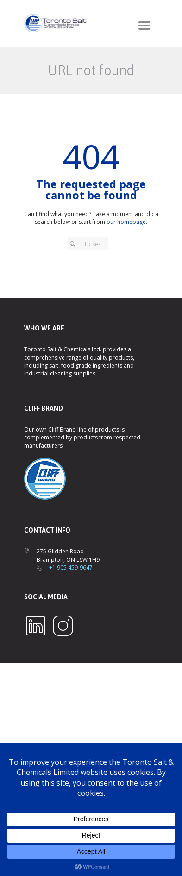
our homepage (126, 222)
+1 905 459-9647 (71, 567)
